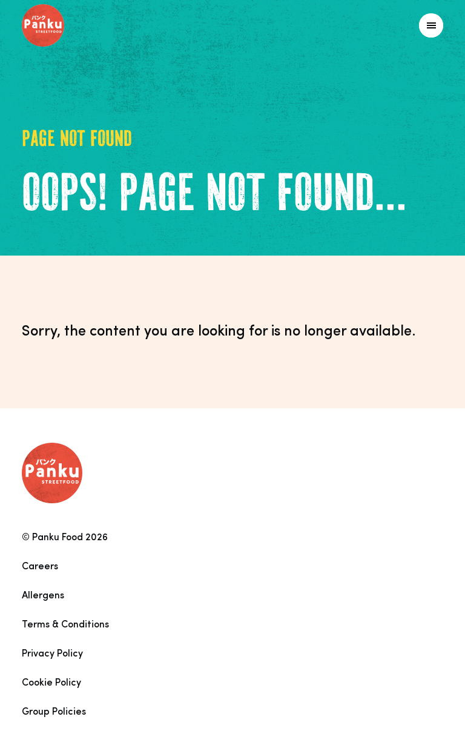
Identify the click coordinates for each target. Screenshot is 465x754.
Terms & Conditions (65, 625)
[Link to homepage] (70, 25)
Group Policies (54, 712)
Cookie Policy (51, 683)
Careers (40, 567)
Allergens (43, 596)
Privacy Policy (52, 654)
